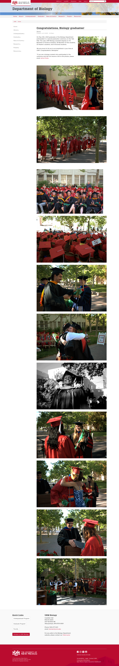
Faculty (15, 629)
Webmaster (66, 635)
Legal (86, 658)
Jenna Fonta (44, 58)
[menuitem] (15, 16)
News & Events (51, 17)
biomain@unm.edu (55, 629)
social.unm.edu (86, 654)
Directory (73, 1)
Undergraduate (30, 17)
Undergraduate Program (21, 618)
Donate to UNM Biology (21, 634)
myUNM (66, 1)
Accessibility (80, 658)
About (21, 17)
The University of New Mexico (21, 3)
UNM (15, 21)
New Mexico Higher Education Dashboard (89, 661)
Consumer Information (83, 660)
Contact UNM (93, 658)
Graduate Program (19, 624)
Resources (77, 17)
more (86, 1)
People (69, 17)
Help (80, 1)
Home (15, 16)
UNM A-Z (58, 1)
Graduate (41, 17)
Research (62, 17)
